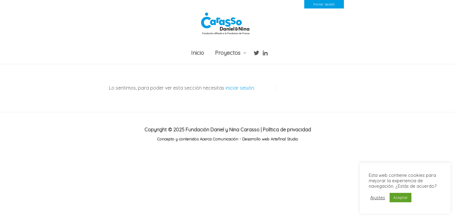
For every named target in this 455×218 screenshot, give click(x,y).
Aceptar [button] (400, 197)
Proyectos (227, 52)
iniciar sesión (240, 88)
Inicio (197, 52)
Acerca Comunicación (219, 139)
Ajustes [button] (377, 197)
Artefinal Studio (283, 139)
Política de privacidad (287, 130)
